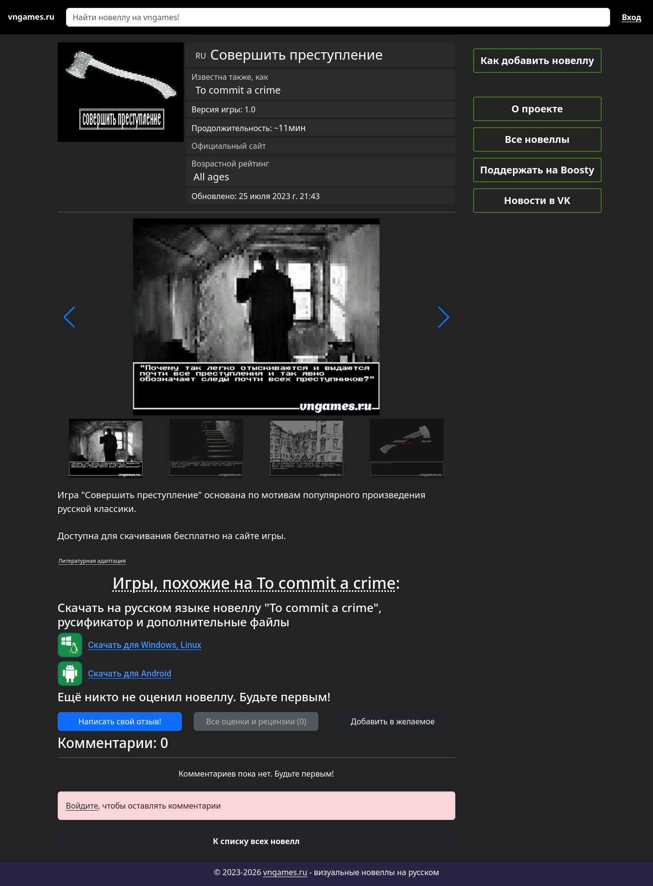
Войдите (82, 805)
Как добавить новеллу (537, 60)
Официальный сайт (229, 145)
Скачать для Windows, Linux (145, 645)
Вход (631, 17)
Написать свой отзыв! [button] (119, 721)
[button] (69, 317)
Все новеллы (537, 139)
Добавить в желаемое (393, 721)
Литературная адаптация (92, 560)
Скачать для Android (130, 674)
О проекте (537, 108)
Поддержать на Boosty (537, 169)
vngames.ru (285, 872)
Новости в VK (537, 200)
